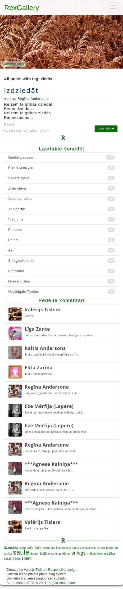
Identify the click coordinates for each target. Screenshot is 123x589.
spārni (27, 558)
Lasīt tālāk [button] (106, 128)
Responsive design (62, 570)
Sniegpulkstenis (61, 260)
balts (75, 547)
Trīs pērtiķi (61, 209)
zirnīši (101, 547)
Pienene (61, 229)
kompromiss (63, 547)
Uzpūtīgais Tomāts (61, 291)
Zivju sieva (61, 188)
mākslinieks (95, 553)
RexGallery (21, 8)
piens (23, 547)
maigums (112, 547)
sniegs (78, 553)
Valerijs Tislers (34, 570)
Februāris (61, 271)
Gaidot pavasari (61, 157)
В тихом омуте (61, 167)
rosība (8, 553)
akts (43, 553)
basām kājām (12, 558)
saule (21, 552)
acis (31, 548)
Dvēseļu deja (61, 281)
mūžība (109, 553)
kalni (38, 548)
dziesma (11, 547)
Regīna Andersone (61, 583)
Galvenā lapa (13, 64)
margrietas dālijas (59, 553)
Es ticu (61, 240)
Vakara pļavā (61, 178)
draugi (34, 553)
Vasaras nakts (61, 198)
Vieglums (61, 219)
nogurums (49, 547)
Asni (61, 250)
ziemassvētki (88, 547)
